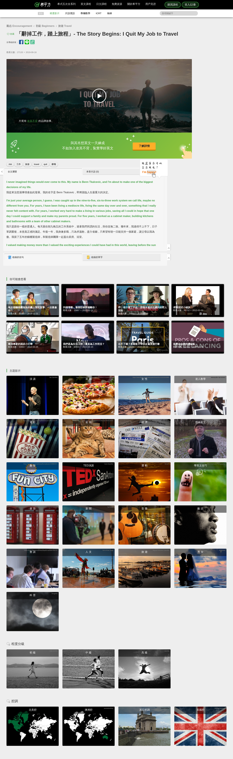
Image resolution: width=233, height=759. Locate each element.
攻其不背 (32, 119)
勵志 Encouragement (19, 26)
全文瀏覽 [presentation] (152, 63)
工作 (18, 163)
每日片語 (120, 722)
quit (45, 163)
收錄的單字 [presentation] (195, 149)
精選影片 (55, 13)
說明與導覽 (152, 719)
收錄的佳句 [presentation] (156, 149)
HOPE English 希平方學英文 (89, 697)
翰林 (109, 13)
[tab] (163, 63)
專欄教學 (85, 13)
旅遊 (27, 163)
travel (36, 163)
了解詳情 (105, 145)
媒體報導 (136, 725)
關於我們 (136, 722)
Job (10, 163)
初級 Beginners (45, 26)
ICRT (98, 13)
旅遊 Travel (65, 26)
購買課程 (172, 4)
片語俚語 (70, 13)
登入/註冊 (190, 4)
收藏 (12, 34)
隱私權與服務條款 (155, 716)
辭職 (54, 163)
